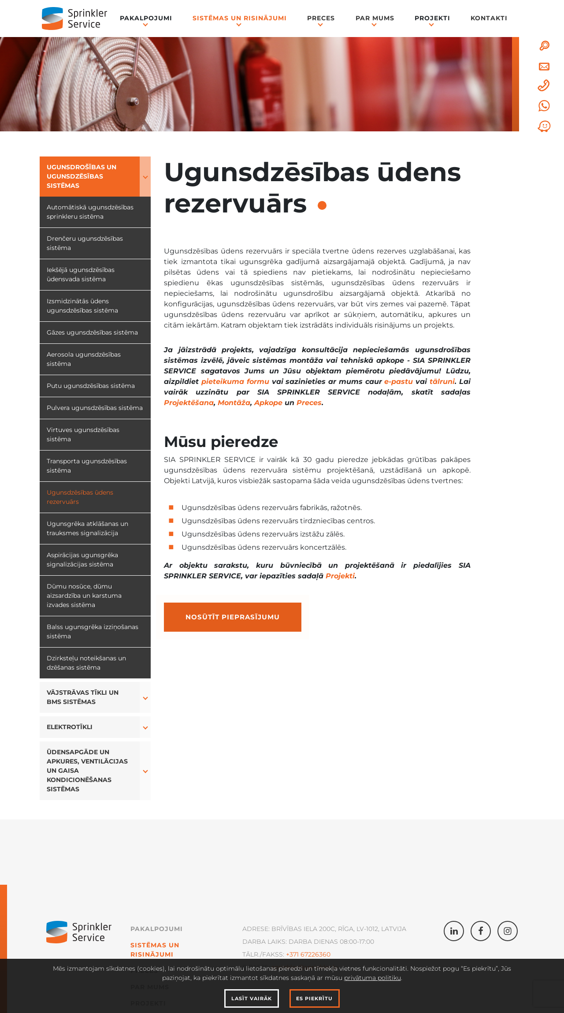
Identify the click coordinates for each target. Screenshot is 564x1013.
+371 (292, 954)
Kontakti (489, 18)
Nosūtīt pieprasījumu (233, 617)
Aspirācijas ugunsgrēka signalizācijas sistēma (82, 559)
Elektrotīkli (70, 727)
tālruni (442, 381)
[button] (145, 176)
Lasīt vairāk (251, 998)
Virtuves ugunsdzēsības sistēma (83, 434)
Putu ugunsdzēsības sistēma (91, 386)
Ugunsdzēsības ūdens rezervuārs (80, 497)
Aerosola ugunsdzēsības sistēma (84, 359)
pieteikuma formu (235, 381)
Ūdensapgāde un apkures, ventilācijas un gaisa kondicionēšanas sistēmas (87, 770)
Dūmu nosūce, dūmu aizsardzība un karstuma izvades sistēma (84, 595)
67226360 (314, 954)
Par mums (375, 18)
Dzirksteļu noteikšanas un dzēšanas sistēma (86, 662)
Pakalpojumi (146, 18)
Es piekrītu (314, 998)
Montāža (234, 402)
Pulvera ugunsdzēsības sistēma (95, 408)
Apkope (268, 402)
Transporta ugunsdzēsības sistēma (87, 465)
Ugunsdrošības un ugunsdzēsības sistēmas (81, 176)
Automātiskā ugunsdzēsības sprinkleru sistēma (90, 211)
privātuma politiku (372, 977)
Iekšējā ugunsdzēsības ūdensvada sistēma (81, 274)
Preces (321, 18)
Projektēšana (189, 402)
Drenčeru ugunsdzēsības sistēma (85, 243)
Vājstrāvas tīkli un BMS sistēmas (83, 697)
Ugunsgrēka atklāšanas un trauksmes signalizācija (87, 528)
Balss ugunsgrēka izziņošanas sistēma (92, 631)
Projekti (432, 18)
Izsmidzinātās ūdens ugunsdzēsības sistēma (82, 305)
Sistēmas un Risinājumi (240, 18)
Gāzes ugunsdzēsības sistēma (92, 332)
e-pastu (398, 381)
